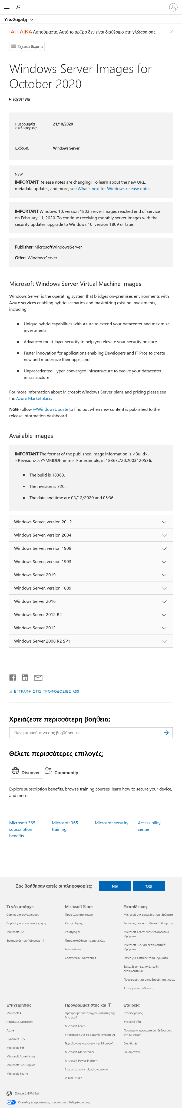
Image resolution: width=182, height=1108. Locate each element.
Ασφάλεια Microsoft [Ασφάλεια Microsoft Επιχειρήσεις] (19, 1022)
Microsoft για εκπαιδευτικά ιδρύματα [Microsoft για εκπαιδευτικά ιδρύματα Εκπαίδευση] (148, 914)
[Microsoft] (91, 4)
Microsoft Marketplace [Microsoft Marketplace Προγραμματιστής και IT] (80, 1052)
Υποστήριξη (16, 19)
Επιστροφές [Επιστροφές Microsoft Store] (72, 932)
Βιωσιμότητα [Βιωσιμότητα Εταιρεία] (132, 1052)
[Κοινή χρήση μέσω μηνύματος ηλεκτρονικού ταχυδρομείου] (35, 676)
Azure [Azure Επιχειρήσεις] (10, 1030)
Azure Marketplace (33, 398)
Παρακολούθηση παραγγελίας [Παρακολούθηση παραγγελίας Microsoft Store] (85, 940)
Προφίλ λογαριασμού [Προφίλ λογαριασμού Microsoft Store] (79, 914)
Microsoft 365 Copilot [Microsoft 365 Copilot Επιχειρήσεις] (20, 1065)
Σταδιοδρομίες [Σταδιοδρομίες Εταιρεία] (133, 1013)
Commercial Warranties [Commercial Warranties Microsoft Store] (80, 958)
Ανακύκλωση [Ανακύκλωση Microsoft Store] (73, 949)
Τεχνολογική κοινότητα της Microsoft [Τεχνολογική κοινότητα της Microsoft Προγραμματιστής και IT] (89, 1043)
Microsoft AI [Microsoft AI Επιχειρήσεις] (14, 1013)
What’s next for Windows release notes (114, 188)
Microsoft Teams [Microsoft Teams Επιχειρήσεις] (17, 1073)
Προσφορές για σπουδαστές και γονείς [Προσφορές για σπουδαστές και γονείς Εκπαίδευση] (149, 979)
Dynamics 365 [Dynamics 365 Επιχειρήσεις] (15, 1039)
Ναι (115, 886)
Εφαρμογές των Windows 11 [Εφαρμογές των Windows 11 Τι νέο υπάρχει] (25, 940)
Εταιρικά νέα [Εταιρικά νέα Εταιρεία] (132, 1022)
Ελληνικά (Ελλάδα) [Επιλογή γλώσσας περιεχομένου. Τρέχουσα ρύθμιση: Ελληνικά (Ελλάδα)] (27, 1093)
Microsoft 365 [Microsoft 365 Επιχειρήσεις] (15, 1048)
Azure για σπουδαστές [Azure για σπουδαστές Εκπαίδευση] (138, 988)
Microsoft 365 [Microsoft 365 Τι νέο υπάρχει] (15, 932)
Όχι (148, 886)
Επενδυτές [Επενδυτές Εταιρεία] (130, 1043)
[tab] (27, 772)
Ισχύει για (21, 99)
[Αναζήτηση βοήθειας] (19, 7)
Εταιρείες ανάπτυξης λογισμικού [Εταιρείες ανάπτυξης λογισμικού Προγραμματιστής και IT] (86, 1069)
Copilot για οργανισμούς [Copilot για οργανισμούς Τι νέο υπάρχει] (22, 914)
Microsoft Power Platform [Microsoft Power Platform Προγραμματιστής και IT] (81, 1061)
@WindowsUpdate (50, 409)
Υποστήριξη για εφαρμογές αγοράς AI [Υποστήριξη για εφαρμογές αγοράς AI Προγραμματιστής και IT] (90, 1035)
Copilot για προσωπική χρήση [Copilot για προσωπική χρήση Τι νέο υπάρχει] (26, 923)
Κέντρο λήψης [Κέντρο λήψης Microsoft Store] (74, 923)
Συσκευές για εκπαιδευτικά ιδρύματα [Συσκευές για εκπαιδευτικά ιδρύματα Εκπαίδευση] (148, 923)
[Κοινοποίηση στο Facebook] (13, 676)
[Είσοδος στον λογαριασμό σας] (173, 7)
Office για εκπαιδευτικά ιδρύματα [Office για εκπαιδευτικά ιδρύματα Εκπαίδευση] (146, 958)
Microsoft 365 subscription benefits (22, 829)
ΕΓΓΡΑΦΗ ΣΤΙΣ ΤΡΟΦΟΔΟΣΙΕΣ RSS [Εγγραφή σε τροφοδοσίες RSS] (47, 691)
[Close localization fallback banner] (172, 31)
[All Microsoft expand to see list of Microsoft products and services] (6, 7)
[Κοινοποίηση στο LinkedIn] (23, 676)
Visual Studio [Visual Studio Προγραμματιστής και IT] (73, 1078)
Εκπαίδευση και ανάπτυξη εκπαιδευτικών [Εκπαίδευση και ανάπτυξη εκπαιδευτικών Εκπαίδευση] (141, 968)
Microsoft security (111, 822)
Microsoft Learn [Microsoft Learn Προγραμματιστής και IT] (75, 1026)
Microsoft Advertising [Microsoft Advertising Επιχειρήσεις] (20, 1056)
